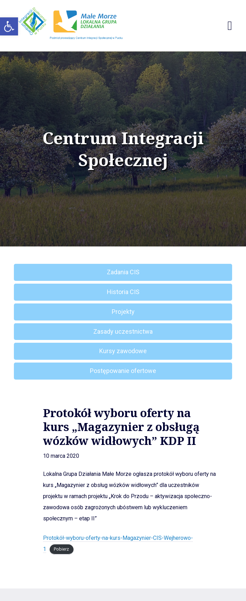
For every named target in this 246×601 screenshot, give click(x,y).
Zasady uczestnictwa (123, 331)
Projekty (123, 311)
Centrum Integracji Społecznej (123, 149)
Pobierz (61, 549)
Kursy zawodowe (123, 351)
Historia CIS (123, 291)
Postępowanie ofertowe (123, 370)
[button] (9, 26)
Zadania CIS (123, 272)
